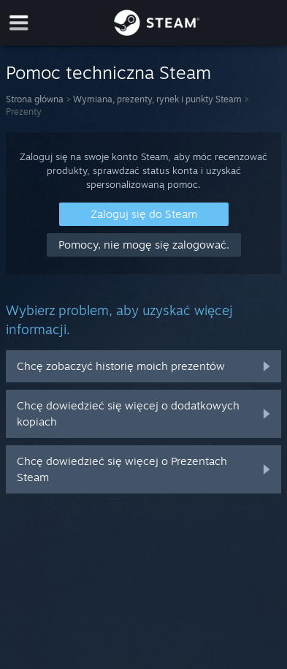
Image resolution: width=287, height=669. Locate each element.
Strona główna (35, 99)
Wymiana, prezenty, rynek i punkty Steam (157, 99)
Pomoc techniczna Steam (108, 72)
